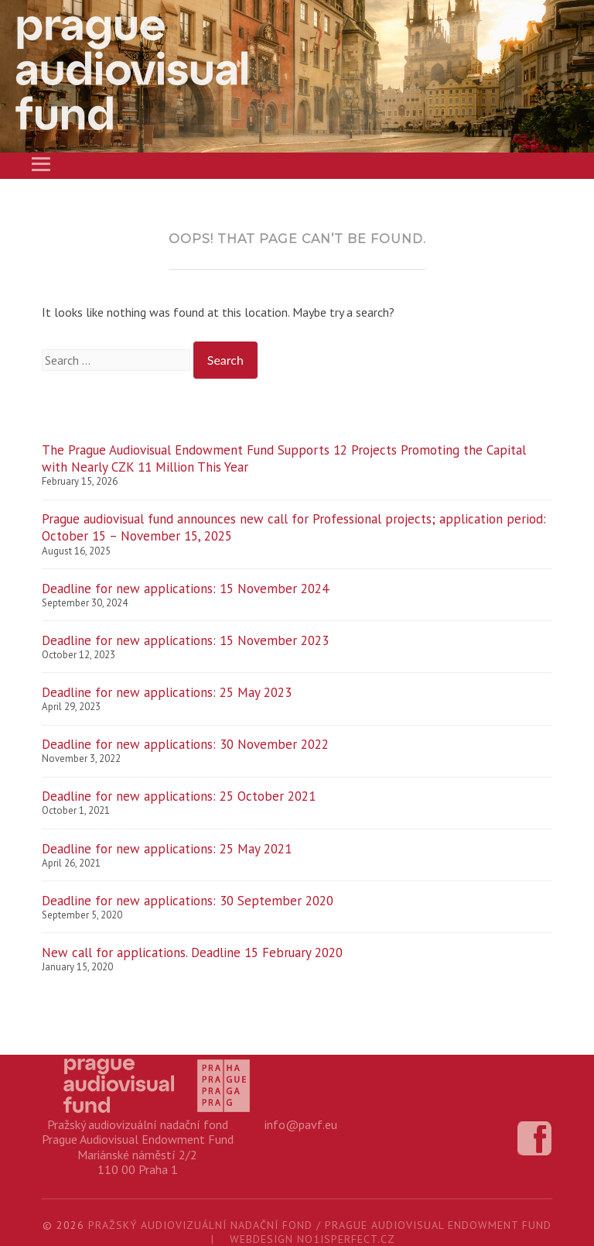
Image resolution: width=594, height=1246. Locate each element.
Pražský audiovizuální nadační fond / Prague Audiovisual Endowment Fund (319, 1225)
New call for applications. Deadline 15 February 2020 (192, 952)
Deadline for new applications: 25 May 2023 (167, 692)
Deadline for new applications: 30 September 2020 (187, 900)
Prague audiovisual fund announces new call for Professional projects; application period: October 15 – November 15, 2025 (294, 527)
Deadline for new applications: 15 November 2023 (185, 640)
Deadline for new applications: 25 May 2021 (167, 848)
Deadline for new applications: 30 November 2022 (185, 744)
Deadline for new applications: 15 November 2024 (185, 588)
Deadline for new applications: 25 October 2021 (179, 796)
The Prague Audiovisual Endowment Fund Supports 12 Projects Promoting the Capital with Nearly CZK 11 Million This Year (284, 458)
